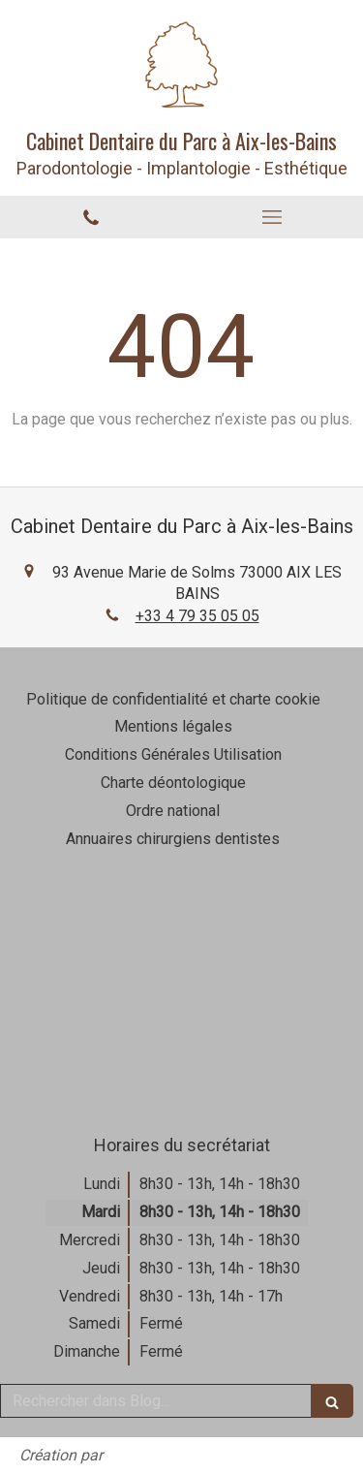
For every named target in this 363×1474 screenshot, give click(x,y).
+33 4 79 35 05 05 (197, 616)
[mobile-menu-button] (273, 217)
